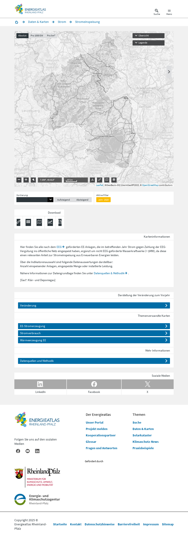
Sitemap (168, 524)
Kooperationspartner (101, 435)
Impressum (151, 524)
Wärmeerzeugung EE (33, 340)
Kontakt (75, 524)
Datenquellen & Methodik (109, 273)
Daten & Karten (143, 429)
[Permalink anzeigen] (18, 222)
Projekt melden (96, 429)
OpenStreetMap (150, 185)
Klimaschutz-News (146, 442)
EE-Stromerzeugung (32, 326)
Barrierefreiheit (129, 524)
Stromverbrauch (30, 333)
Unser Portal (94, 422)
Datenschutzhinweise (100, 524)
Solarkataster (142, 435)
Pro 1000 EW (37, 35)
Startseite (60, 524)
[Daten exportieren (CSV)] (28, 222)
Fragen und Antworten (101, 448)
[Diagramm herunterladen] (50, 222)
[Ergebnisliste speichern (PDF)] (60, 222)
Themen (139, 414)
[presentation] (94, 109)
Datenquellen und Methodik (37, 361)
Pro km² (51, 35)
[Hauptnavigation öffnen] (169, 13)
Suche (137, 422)
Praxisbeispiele (143, 448)
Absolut (22, 35)
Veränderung (28, 305)
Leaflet (99, 185)
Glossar (91, 442)
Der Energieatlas (98, 414)
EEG (59, 247)
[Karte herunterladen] (39, 222)
